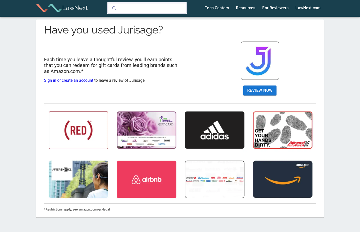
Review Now (260, 91)
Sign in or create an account (68, 80)
